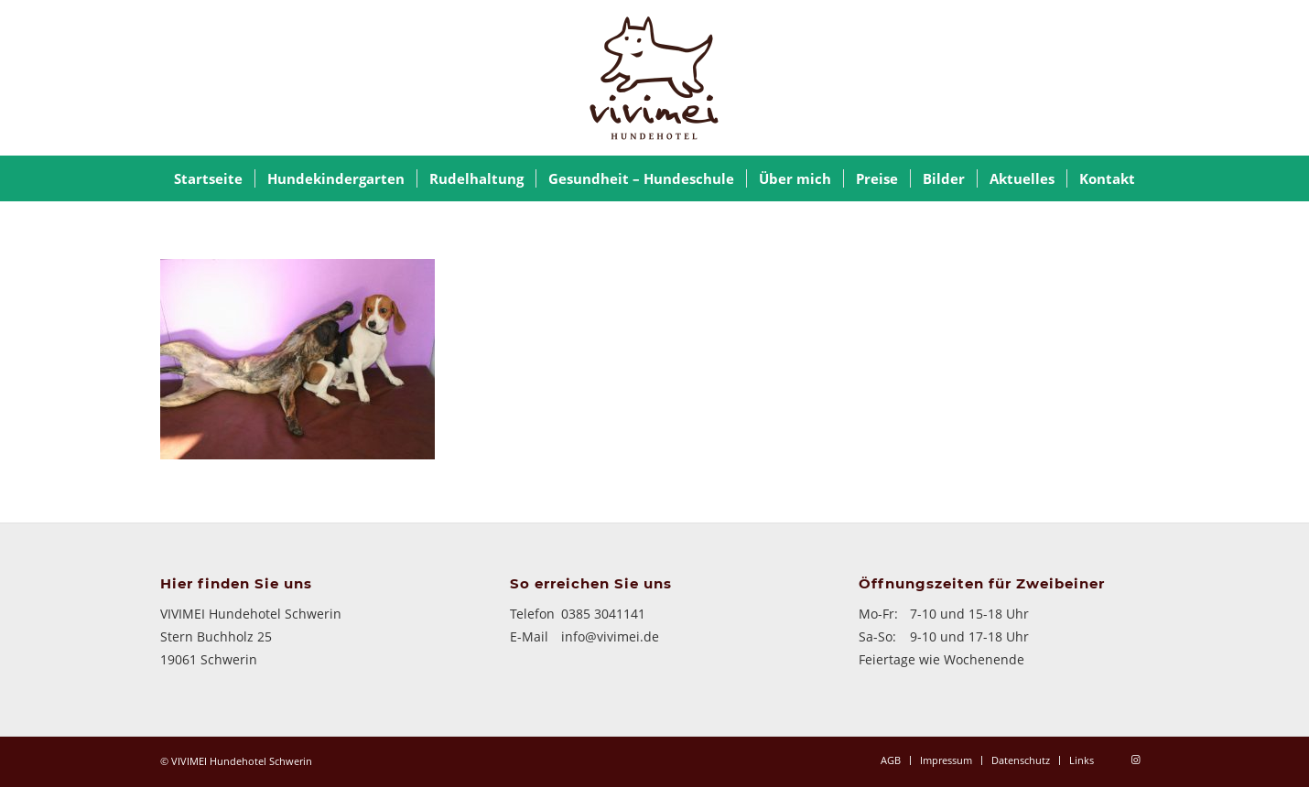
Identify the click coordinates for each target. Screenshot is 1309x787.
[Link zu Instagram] (1135, 759)
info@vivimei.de (610, 636)
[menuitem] (208, 178)
